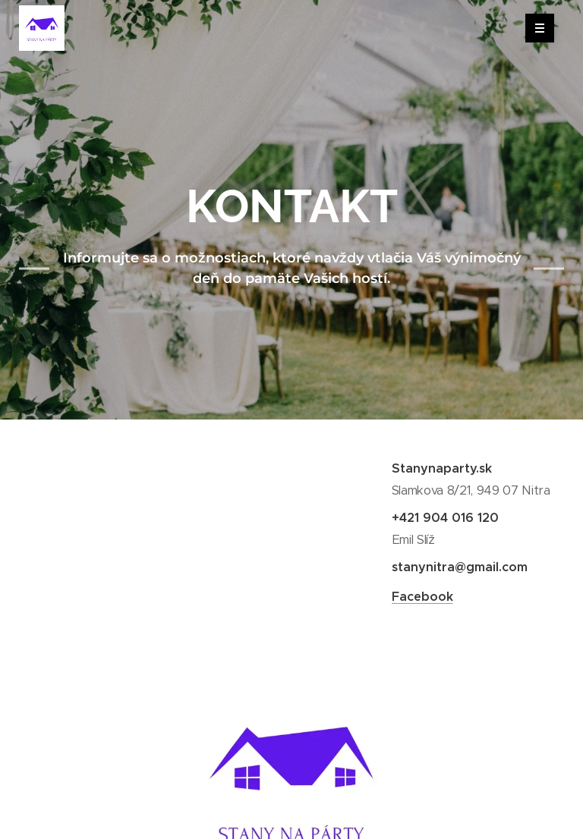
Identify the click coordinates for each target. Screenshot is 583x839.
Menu (534, 28)
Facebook (421, 597)
